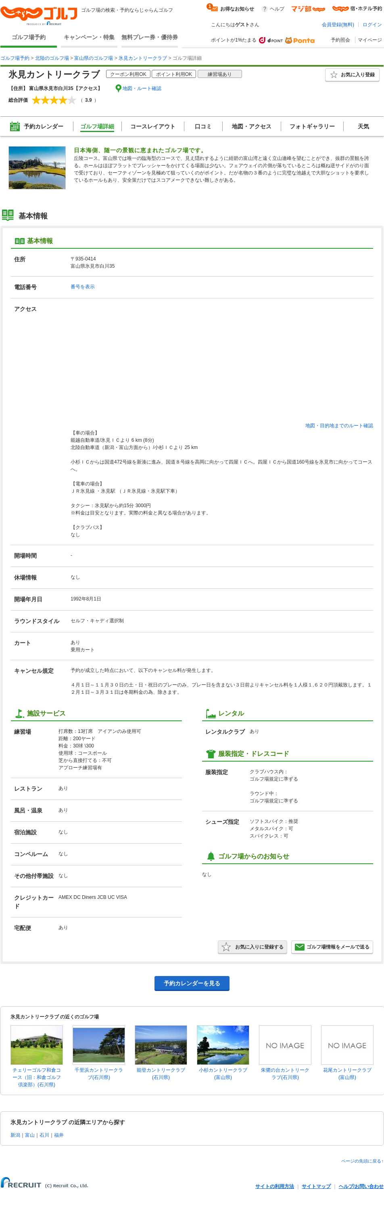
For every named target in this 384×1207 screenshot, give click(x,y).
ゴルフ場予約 (29, 37)
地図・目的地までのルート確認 (339, 425)
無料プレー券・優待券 (149, 37)
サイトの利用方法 (274, 1186)
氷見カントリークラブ (143, 58)
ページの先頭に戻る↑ (362, 1161)
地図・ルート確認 (142, 88)
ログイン (372, 24)
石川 (44, 1135)
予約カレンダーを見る (192, 983)
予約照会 (340, 40)
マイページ (370, 40)
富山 (30, 1135)
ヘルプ (277, 9)
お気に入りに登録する (252, 947)
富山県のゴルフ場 (93, 58)
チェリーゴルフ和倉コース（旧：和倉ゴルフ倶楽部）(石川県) (37, 1077)
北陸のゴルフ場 (52, 58)
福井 (59, 1135)
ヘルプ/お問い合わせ (361, 1186)
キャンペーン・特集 (89, 37)
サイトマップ (316, 1186)
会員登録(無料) (338, 24)
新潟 (15, 1135)
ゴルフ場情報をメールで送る (332, 947)
